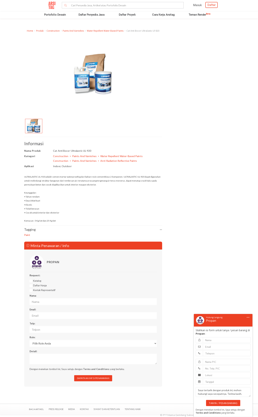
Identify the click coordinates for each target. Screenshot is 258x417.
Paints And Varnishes (73, 30)
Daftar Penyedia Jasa (91, 14)
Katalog (37, 280)
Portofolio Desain (55, 14)
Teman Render (199, 14)
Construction (53, 30)
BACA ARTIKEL (36, 409)
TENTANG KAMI (132, 409)
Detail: (33, 351)
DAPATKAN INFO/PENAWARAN (93, 378)
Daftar (211, 5)
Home (30, 30)
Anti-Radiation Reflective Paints (118, 160)
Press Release (56, 409)
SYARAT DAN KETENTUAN (107, 409)
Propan (211, 321)
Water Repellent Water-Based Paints (105, 30)
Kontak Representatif (44, 290)
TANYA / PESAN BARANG (223, 403)
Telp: (32, 323)
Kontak (84, 409)
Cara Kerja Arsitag (163, 14)
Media (71, 409)
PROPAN (53, 262)
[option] (33, 126)
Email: (33, 309)
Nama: (33, 295)
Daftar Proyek (127, 14)
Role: (32, 337)
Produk (40, 30)
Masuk (197, 5)
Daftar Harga (40, 285)
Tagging (93, 229)
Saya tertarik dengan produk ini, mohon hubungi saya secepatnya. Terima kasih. (223, 392)
